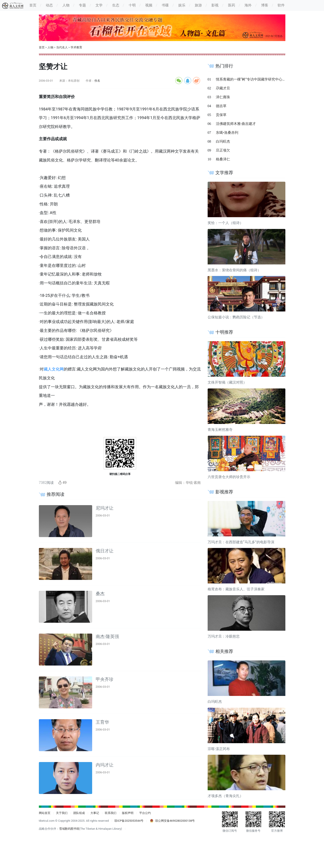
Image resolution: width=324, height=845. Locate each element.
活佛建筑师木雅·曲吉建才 (236, 124)
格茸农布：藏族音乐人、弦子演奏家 (236, 589)
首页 (42, 47)
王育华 (102, 722)
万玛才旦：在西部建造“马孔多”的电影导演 (241, 542)
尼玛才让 (104, 508)
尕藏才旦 (223, 88)
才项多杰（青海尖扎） (225, 796)
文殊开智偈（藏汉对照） (227, 382)
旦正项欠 (223, 150)
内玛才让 (104, 765)
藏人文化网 (54, 369)
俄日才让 (104, 550)
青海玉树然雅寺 (220, 429)
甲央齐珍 (104, 679)
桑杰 (100, 593)
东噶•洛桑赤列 (227, 132)
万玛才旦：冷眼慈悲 (224, 636)
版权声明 (127, 813)
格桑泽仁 (223, 159)
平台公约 (145, 813)
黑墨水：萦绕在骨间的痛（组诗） (234, 270)
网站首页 (44, 813)
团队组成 (79, 813)
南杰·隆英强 (107, 636)
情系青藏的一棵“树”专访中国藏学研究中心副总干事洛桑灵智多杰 (267, 79)
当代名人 (62, 47)
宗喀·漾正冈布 (219, 749)
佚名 (97, 80)
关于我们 (62, 813)
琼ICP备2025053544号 (128, 820)
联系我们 (110, 813)
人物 (50, 47)
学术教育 (76, 47)
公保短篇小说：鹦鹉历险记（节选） (236, 317)
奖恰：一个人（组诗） (225, 223)
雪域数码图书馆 (69, 828)
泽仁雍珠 (223, 97)
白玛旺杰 (223, 141)
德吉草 (221, 106)
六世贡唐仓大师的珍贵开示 (229, 477)
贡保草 (221, 115)
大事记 (94, 813)
